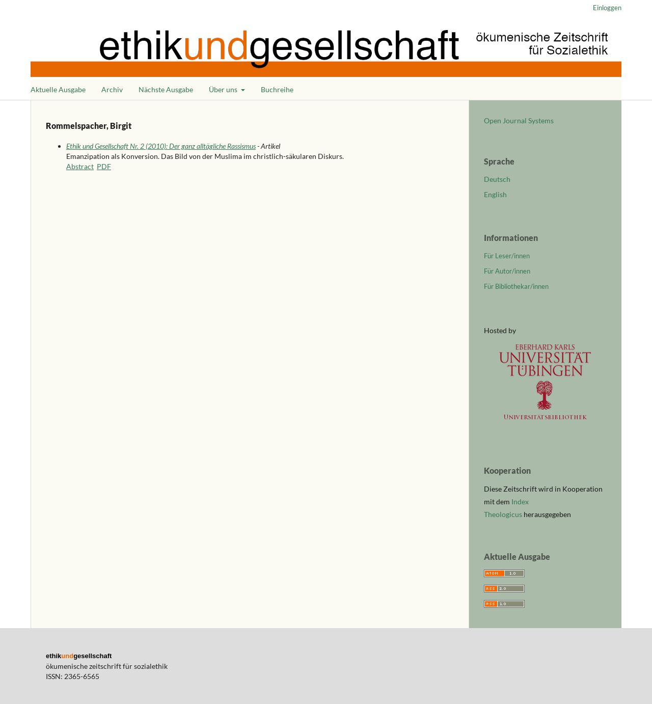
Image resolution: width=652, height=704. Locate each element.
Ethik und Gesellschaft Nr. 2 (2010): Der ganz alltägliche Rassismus (161, 146)
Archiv (112, 89)
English (495, 194)
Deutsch (497, 179)
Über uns (224, 89)
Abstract (80, 166)
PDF (104, 166)
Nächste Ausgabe (166, 89)
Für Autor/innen (507, 271)
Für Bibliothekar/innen (516, 286)
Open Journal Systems (519, 120)
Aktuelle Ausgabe (58, 89)
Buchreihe (277, 89)
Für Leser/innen (507, 256)
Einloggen (607, 8)
